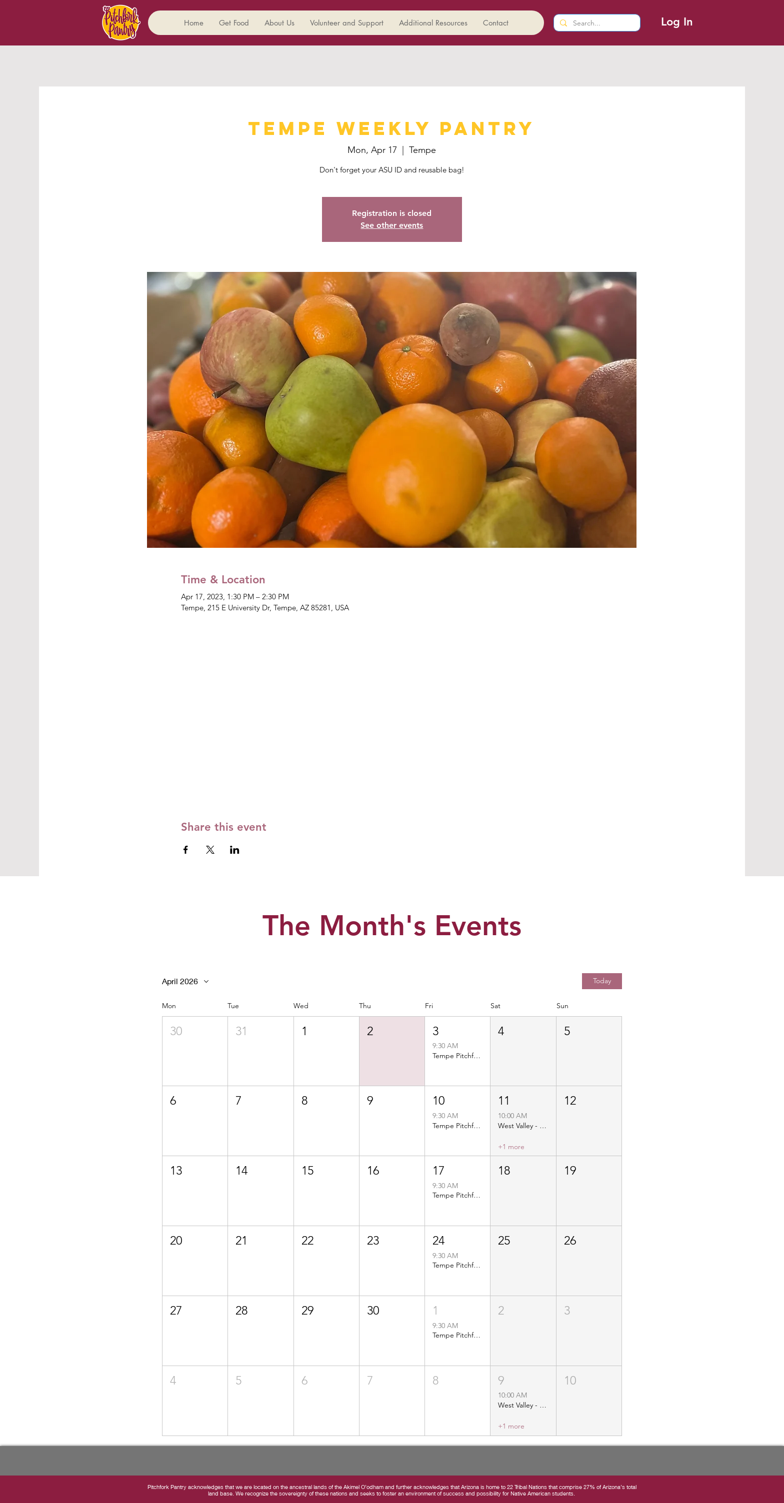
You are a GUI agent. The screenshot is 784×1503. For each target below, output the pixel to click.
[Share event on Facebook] (185, 850)
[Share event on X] (210, 850)
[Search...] (596, 23)
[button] (195, 1051)
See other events (391, 225)
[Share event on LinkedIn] (235, 850)
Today (602, 980)
